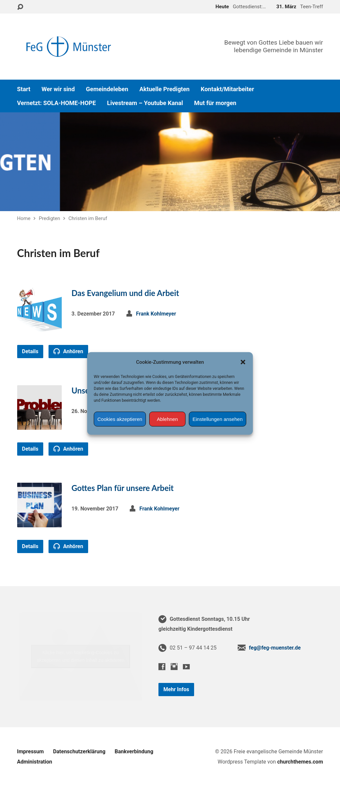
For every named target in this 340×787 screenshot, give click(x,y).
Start (23, 89)
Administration (34, 762)
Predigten (49, 218)
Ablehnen (167, 419)
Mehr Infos (176, 689)
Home (24, 218)
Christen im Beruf (87, 218)
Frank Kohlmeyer (156, 314)
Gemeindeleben (107, 89)
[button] (243, 362)
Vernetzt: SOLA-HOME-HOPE (56, 103)
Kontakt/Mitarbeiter (227, 89)
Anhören (68, 351)
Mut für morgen (215, 103)
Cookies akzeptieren (119, 419)
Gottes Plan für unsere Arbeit (123, 488)
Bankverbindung (134, 751)
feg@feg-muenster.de (275, 648)
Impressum (30, 751)
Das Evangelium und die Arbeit (125, 293)
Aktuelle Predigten (164, 89)
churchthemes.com (300, 762)
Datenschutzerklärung (79, 751)
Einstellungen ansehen (217, 419)
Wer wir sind (58, 89)
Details (30, 351)
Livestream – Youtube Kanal (145, 103)
